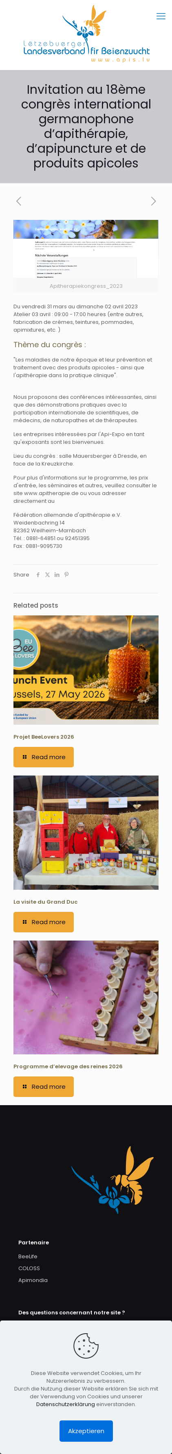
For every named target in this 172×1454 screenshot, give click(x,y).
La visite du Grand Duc (45, 902)
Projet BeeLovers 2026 (43, 737)
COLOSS (29, 1268)
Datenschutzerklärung (65, 1404)
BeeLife (27, 1256)
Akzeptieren (86, 1431)
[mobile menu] (161, 16)
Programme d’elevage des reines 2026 (68, 1066)
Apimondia (33, 1280)
